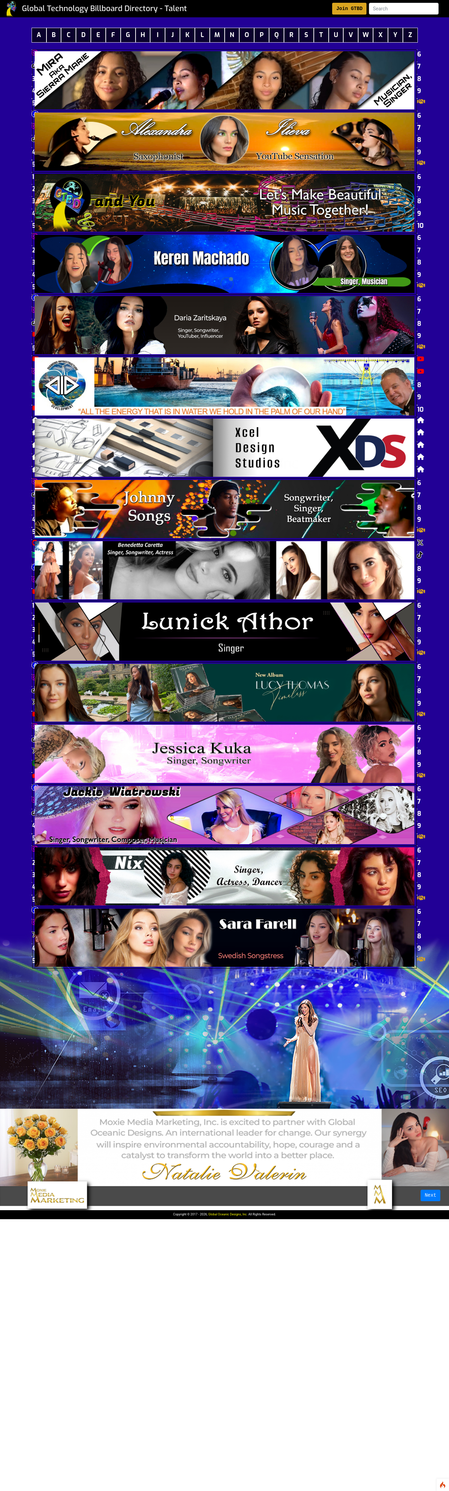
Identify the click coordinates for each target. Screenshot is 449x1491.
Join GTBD (349, 9)
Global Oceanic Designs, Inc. (228, 1214)
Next (431, 1195)
